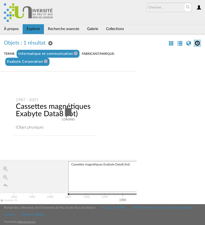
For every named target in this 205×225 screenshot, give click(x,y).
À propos (11, 29)
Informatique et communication (48, 54)
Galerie (92, 29)
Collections (115, 29)
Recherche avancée (63, 29)
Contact (9, 214)
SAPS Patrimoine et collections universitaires (163, 207)
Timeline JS (9, 200)
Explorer (33, 29)
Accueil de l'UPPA (114, 207)
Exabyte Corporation (27, 61)
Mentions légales (32, 214)
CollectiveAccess (26, 222)
